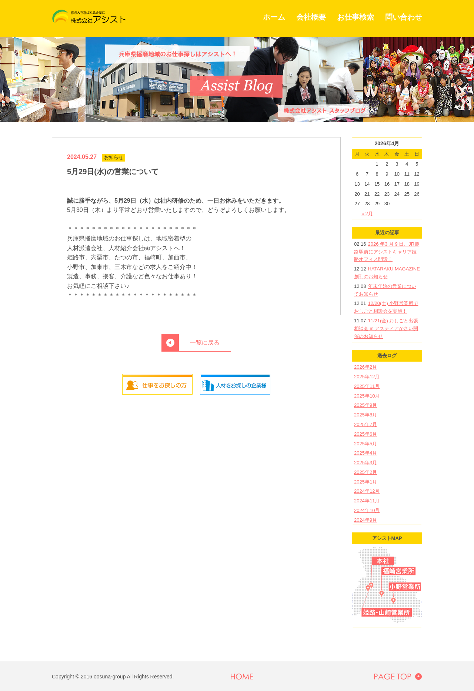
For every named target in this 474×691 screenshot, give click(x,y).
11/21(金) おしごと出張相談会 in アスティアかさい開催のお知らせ (386, 328)
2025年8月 (365, 415)
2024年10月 (367, 510)
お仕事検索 (355, 17)
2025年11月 (367, 386)
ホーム (274, 17)
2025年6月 (365, 434)
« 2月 (367, 213)
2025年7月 (365, 424)
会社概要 (311, 17)
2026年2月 (365, 367)
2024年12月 (367, 491)
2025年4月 (365, 453)
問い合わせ (403, 17)
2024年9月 (365, 520)
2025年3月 (365, 462)
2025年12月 (367, 376)
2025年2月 (365, 472)
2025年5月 (365, 443)
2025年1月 (365, 482)
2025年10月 (367, 396)
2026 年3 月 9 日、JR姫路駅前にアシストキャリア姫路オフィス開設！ (386, 251)
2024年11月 (367, 501)
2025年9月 (365, 405)
